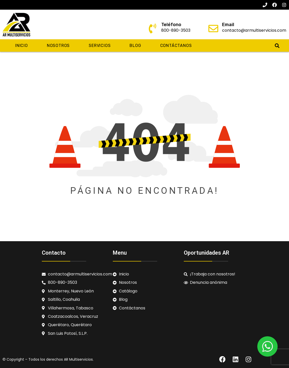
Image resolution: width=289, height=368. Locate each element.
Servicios (100, 45)
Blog (135, 45)
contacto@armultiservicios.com (254, 30)
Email (228, 24)
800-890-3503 (175, 30)
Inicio (21, 45)
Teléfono (171, 24)
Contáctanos (176, 45)
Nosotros (58, 45)
